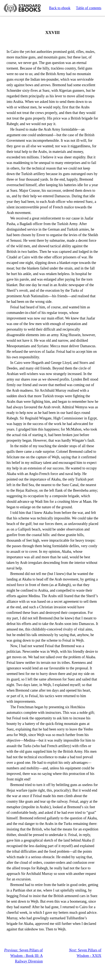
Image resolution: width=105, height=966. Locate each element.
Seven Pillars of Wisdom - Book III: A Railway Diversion (23, 955)
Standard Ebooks (22, 8)
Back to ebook (59, 8)
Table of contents (88, 8)
